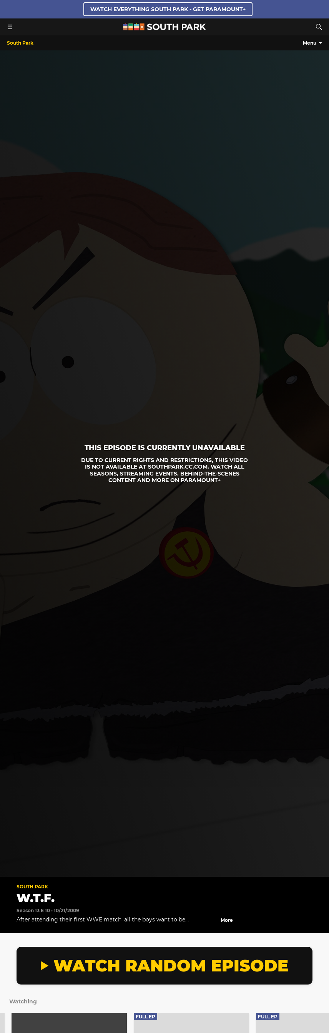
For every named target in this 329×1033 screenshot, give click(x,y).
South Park (32, 886)
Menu (309, 43)
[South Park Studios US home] (164, 28)
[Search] (319, 27)
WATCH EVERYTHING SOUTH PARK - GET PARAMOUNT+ (168, 9)
